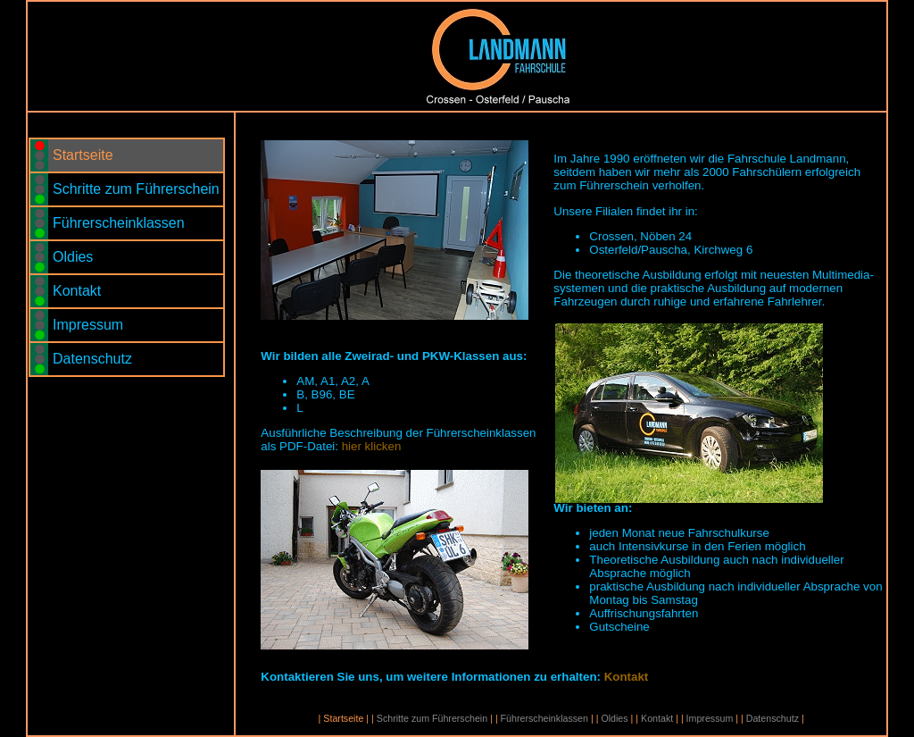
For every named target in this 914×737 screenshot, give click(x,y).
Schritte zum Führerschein (138, 189)
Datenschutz (94, 358)
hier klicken (372, 446)
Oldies (75, 256)
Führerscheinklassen (120, 222)
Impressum (90, 324)
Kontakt (79, 290)
